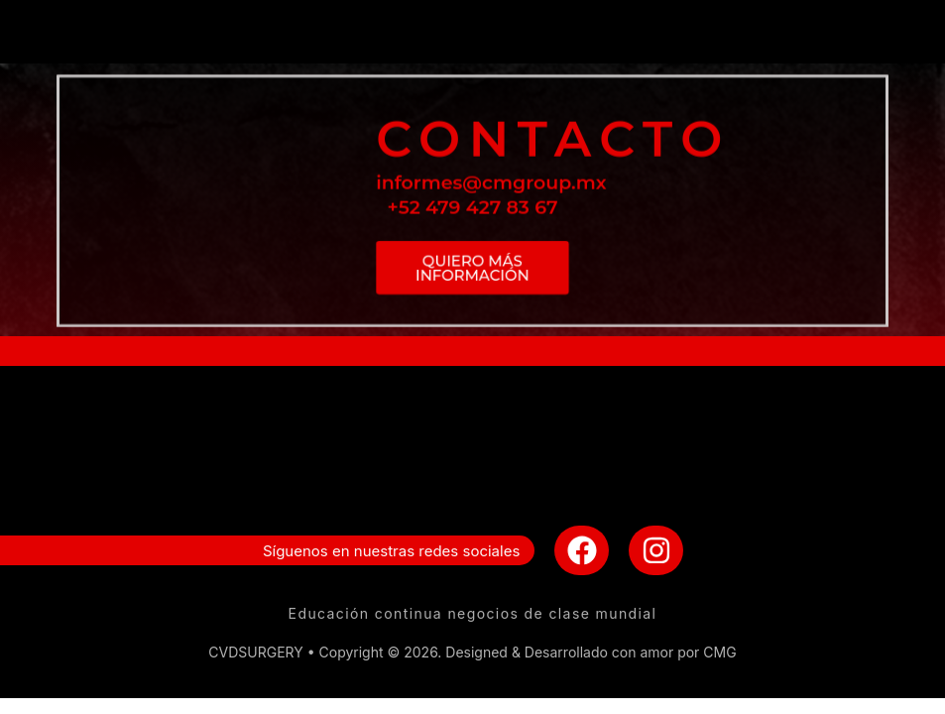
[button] (472, 32)
